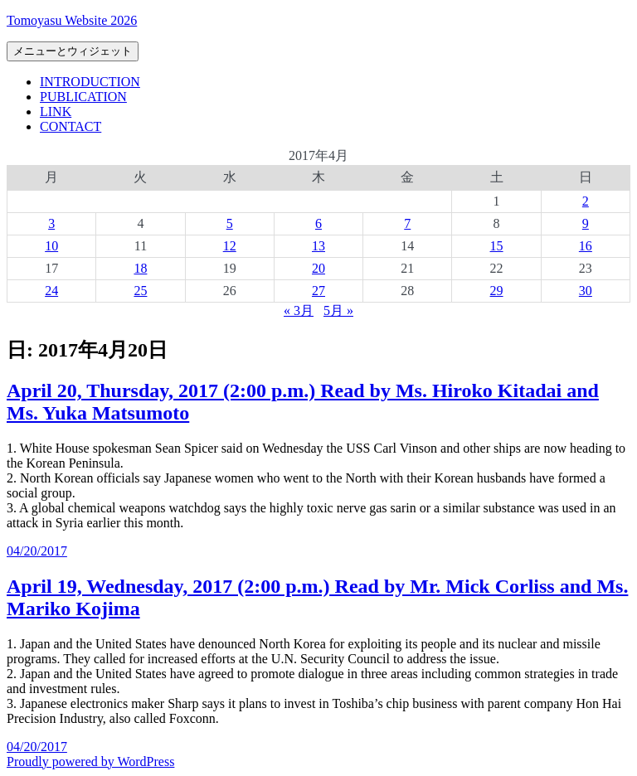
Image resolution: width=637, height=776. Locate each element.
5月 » (338, 310)
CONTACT (70, 126)
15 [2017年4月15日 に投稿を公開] (496, 246)
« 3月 (299, 310)
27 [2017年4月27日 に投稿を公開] (318, 291)
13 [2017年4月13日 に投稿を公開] (318, 246)
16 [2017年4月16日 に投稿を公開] (585, 246)
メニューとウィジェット (72, 51)
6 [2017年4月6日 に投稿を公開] (318, 223)
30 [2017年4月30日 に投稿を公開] (585, 291)
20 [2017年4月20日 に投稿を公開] (318, 268)
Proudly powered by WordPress (90, 761)
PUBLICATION (83, 97)
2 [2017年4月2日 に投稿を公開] (585, 201)
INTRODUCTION (90, 82)
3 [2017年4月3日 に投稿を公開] (51, 223)
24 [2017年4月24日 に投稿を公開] (51, 291)
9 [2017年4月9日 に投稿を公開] (585, 223)
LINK (55, 111)
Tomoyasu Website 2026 (72, 20)
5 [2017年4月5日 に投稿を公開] (229, 223)
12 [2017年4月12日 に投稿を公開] (229, 246)
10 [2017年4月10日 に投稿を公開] (51, 246)
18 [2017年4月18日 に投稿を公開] (140, 268)
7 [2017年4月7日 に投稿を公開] (407, 223)
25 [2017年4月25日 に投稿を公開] (140, 291)
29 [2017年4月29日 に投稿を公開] (496, 291)
